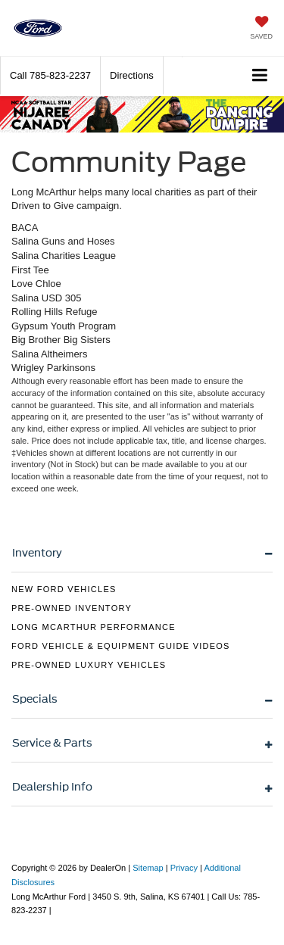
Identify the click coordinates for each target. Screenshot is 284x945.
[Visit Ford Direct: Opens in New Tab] (58, 910)
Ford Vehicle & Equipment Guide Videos (120, 645)
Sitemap (148, 867)
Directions (132, 75)
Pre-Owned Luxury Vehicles (88, 664)
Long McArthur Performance (93, 627)
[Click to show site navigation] (260, 76)
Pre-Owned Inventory (71, 608)
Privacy (184, 867)
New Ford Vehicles (64, 589)
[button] (50, 75)
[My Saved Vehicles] (261, 29)
